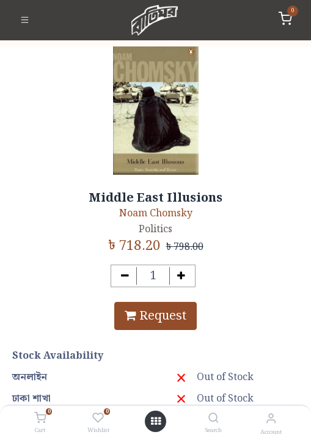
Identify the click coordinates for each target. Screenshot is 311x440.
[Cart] (40, 419)
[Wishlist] (98, 419)
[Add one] (181, 276)
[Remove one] (125, 276)
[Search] (213, 419)
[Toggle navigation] (25, 20)
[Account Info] (271, 418)
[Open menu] (156, 422)
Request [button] (155, 316)
